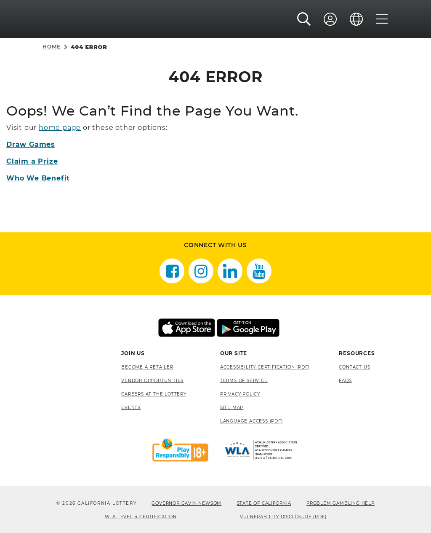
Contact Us (354, 367)
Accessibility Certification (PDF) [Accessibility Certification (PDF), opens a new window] (264, 367)
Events (131, 407)
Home (51, 46)
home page (60, 128)
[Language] (356, 19)
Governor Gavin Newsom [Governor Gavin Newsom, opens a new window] (186, 503)
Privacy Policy (240, 394)
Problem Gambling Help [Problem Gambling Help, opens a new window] (340, 503)
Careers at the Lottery (153, 394)
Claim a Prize (32, 161)
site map (231, 407)
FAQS (345, 380)
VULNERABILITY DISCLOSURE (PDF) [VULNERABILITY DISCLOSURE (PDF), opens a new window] (283, 517)
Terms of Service (244, 380)
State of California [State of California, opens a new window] (264, 503)
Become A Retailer (147, 367)
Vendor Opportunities (152, 380)
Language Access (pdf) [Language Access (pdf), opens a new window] (251, 421)
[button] (304, 19)
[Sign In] (330, 19)
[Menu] (382, 19)
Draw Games (30, 144)
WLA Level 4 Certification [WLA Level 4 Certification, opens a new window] (141, 517)
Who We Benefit (38, 178)
